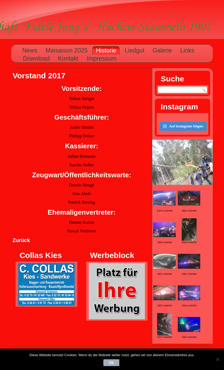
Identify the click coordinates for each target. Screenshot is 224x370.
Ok (111, 363)
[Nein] (217, 359)
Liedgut (134, 50)
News (29, 50)
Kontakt (68, 58)
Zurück (21, 240)
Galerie (162, 50)
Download (36, 58)
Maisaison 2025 (66, 50)
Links (187, 50)
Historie (106, 50)
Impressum (101, 58)
